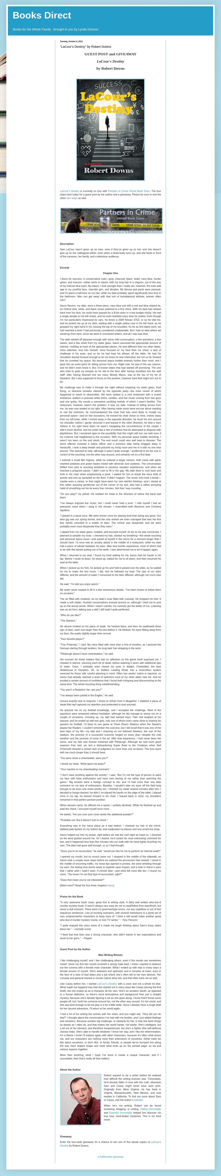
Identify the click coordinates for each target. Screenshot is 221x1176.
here (110, 885)
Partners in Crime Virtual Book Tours (129, 191)
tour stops (72, 198)
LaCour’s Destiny (107, 983)
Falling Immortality (150, 1109)
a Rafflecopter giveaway (110, 1156)
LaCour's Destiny (69, 191)
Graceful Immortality (120, 1112)
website (138, 1100)
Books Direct (42, 15)
